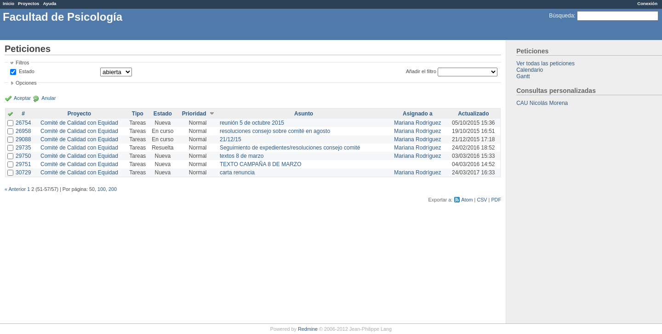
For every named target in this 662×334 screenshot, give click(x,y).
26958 (23, 131)
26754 (23, 123)
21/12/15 (230, 139)
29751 (23, 164)
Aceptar (22, 98)
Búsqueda (561, 15)
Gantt (523, 76)
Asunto (303, 113)
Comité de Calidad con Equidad (79, 123)
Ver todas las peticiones (545, 63)
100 (101, 189)
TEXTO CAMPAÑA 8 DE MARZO (261, 164)
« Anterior (15, 189)
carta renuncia (237, 172)
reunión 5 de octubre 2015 (252, 123)
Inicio (8, 3)
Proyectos (28, 3)
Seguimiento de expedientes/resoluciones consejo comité (290, 147)
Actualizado (473, 113)
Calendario (529, 70)
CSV (482, 199)
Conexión (647, 3)
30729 (23, 172)
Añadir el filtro (421, 71)
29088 (23, 139)
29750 (23, 156)
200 (112, 189)
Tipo (137, 113)
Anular (48, 98)
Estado (26, 71)
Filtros (22, 62)
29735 (23, 147)
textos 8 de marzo (241, 156)
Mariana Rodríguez (417, 123)
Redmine (308, 329)
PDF (496, 199)
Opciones (26, 83)
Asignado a (418, 113)
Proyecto (79, 113)
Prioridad (194, 113)
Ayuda (49, 3)
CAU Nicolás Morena (542, 103)
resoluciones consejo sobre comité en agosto (275, 131)
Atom (467, 199)
